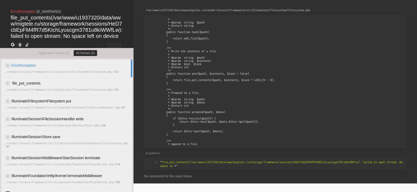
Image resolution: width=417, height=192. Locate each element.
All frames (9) (85, 53)
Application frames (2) (54, 53)
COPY (114, 45)
